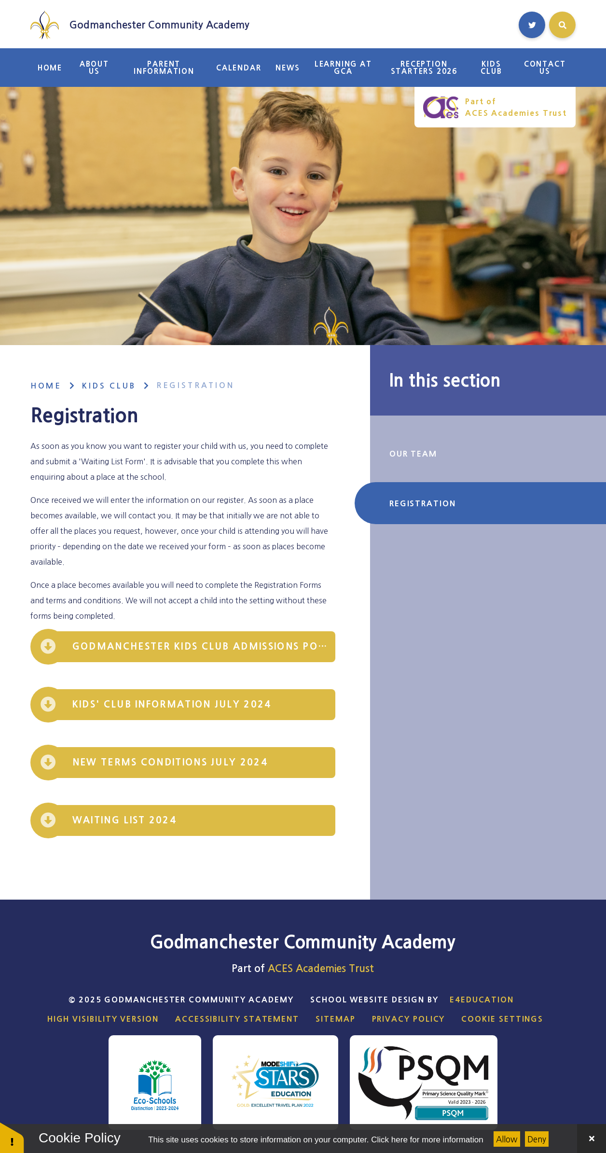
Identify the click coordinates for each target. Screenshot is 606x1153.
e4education (482, 999)
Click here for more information (427, 1139)
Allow (506, 1139)
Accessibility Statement (237, 1019)
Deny (536, 1139)
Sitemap (335, 1019)
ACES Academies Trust (321, 968)
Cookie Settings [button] (502, 1019)
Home (46, 385)
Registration (195, 385)
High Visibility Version (103, 1019)
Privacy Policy (408, 1019)
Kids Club (109, 385)
